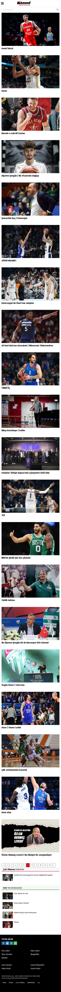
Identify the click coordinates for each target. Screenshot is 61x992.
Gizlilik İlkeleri (31, 983)
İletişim (11, 983)
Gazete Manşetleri (37, 965)
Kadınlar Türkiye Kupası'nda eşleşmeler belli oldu (25, 472)
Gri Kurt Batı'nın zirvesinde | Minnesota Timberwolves (27, 345)
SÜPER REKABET (9, 260)
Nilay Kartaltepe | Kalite (13, 430)
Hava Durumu (7, 965)
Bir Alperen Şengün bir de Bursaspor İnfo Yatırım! (25, 642)
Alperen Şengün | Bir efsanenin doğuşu (20, 175)
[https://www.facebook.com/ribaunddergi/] (3, 943)
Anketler (5, 958)
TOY (3, 515)
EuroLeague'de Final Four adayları (18, 303)
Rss (39, 983)
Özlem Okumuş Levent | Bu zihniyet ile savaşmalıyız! (27, 854)
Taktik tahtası (8, 600)
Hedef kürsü (7, 48)
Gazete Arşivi (35, 968)
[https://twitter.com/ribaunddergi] (7, 943)
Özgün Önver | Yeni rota (13, 685)
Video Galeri (35, 951)
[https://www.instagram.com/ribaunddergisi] (11, 943)
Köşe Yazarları (7, 954)
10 (40, 865)
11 (45, 865)
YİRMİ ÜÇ (6, 388)
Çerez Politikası (20, 983)
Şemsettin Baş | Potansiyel (14, 218)
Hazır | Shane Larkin (11, 727)
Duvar (4, 90)
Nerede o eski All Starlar (13, 133)
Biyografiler (35, 954)
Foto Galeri (6, 951)
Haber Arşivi (6, 968)
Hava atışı (6, 812)
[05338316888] (15, 943)
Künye (4, 983)
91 (49, 865)
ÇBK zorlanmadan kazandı (14, 769)
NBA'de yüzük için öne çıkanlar (16, 557)
